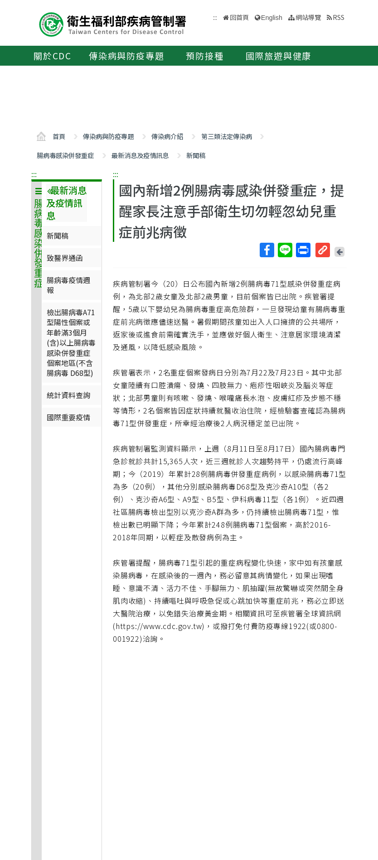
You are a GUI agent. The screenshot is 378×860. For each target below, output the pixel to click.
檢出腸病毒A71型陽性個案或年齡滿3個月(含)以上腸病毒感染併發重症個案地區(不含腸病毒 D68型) (71, 342)
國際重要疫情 (68, 417)
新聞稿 (195, 155)
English (271, 17)
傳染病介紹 (167, 136)
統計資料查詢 (68, 394)
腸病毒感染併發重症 (65, 155)
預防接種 (204, 55)
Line (284, 250)
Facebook (266, 250)
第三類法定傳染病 (226, 136)
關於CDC (53, 55)
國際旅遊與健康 (279, 55)
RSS (338, 17)
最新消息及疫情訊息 (140, 155)
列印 (302, 250)
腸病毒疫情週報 (68, 284)
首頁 (59, 136)
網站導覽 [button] (308, 17)
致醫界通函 (65, 257)
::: (34, 173)
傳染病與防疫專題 (126, 55)
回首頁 (239, 17)
